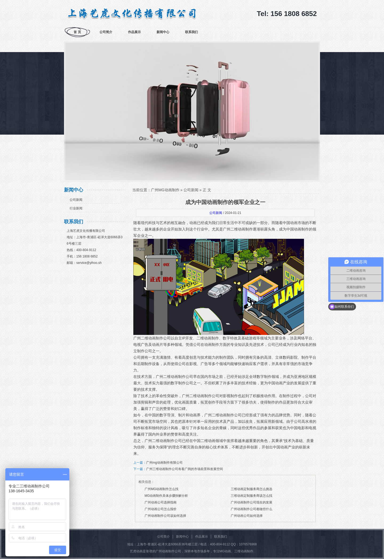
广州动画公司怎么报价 (161, 509)
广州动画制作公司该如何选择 (165, 516)
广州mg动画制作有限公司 (164, 462)
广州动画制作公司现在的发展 (251, 502)
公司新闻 (76, 200)
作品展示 (134, 32)
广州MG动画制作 (165, 190)
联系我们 (191, 32)
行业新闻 (76, 208)
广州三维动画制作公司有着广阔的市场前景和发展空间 (184, 469)
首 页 (77, 32)
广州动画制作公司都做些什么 (251, 509)
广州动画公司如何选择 (247, 516)
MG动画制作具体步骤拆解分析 (166, 496)
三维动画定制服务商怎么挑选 (251, 489)
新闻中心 (163, 32)
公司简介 (105, 32)
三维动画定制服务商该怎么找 (251, 496)
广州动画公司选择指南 (161, 502)
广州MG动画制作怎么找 (161, 489)
